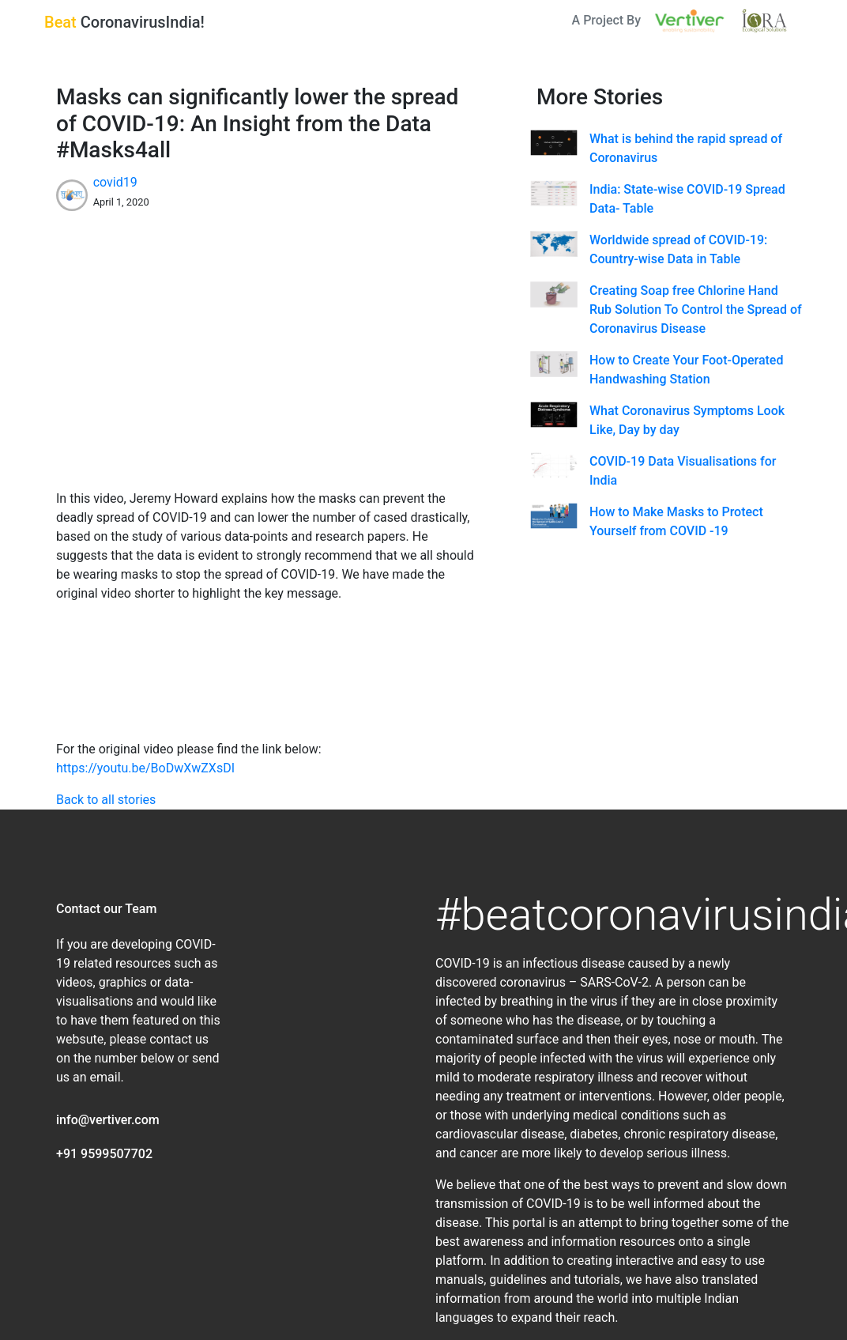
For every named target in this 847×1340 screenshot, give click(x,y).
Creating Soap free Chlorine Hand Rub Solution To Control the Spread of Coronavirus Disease (695, 309)
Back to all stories (106, 799)
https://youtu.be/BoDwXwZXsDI (145, 768)
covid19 (115, 182)
